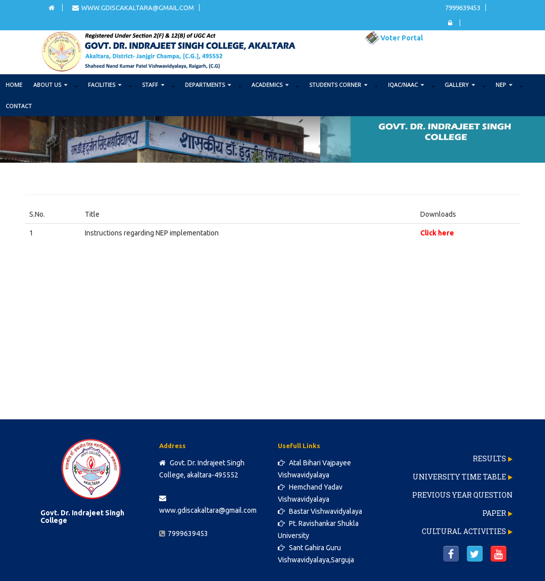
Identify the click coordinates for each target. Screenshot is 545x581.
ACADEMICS (270, 84)
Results (489, 458)
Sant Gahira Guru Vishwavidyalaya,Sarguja (316, 554)
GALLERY (459, 84)
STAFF (153, 84)
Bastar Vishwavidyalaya (320, 511)
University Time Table (459, 476)
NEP (504, 84)
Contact (19, 106)
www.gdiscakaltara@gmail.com (133, 7)
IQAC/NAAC (406, 84)
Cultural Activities (464, 531)
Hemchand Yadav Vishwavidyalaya (310, 493)
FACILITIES (104, 84)
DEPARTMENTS (208, 84)
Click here (437, 233)
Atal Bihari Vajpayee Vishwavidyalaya (314, 469)
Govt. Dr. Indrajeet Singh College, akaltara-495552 (201, 469)
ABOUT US (50, 84)
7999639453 (462, 7)
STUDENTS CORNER (338, 84)
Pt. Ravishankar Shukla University (318, 529)
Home (14, 84)
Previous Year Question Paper (462, 504)
